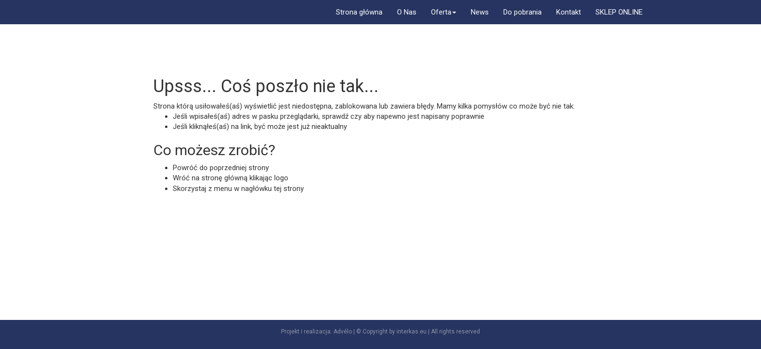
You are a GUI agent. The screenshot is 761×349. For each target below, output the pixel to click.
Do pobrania (522, 12)
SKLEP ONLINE (619, 12)
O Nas (406, 12)
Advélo (342, 331)
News (480, 12)
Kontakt (568, 12)
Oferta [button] (443, 12)
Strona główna (359, 12)
